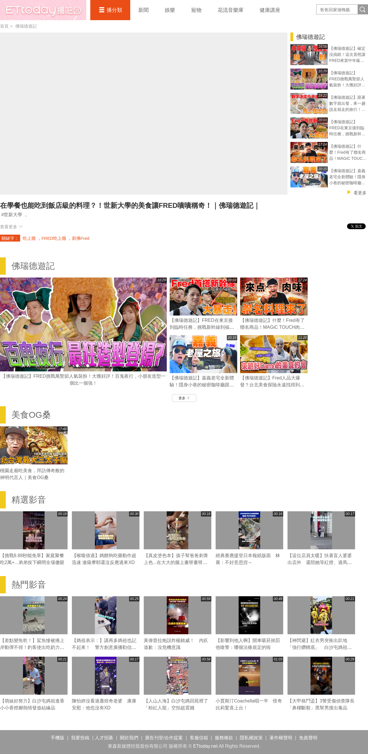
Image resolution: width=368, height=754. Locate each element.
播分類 (114, 10)
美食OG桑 (31, 414)
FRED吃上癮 (53, 238)
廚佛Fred (80, 238)
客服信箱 (199, 737)
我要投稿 (80, 737)
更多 (184, 398)
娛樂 (170, 10)
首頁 (4, 26)
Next (162, 324)
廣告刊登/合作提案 (164, 737)
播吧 (43, 10)
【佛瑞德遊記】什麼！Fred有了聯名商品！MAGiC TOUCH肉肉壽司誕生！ (272, 327)
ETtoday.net (205, 746)
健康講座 (270, 10)
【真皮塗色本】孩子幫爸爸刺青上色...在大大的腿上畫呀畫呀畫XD (176, 562)
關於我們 (129, 737)
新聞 (143, 10)
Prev (4, 324)
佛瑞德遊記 (26, 26)
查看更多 (11, 226)
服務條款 (224, 737)
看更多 (360, 192)
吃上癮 (29, 238)
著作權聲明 (280, 737)
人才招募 (104, 737)
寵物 (196, 10)
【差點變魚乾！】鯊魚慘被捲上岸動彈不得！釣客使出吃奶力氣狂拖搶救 (32, 647)
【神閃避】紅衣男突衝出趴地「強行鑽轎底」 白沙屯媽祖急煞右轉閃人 (320, 647)
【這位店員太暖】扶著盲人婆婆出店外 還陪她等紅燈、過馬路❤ (320, 562)
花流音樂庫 (231, 10)
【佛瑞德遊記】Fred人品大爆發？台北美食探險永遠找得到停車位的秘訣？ (272, 384)
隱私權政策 (251, 737)
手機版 (57, 737)
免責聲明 (308, 737)
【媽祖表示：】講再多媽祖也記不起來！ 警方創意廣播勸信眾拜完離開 (104, 647)
